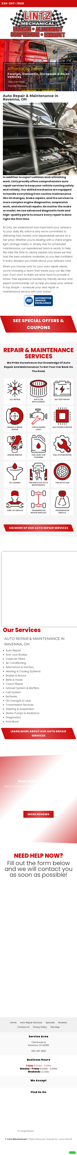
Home (13, 1022)
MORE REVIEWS (38, 814)
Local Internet (65, 1139)
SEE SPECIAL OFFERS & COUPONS (38, 324)
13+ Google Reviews (26, 1131)
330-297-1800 (12, 3)
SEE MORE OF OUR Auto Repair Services (38, 528)
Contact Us (23, 1027)
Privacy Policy (40, 1027)
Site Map (55, 1027)
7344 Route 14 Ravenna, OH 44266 (38, 1044)
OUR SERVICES (28, 90)
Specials (50, 1022)
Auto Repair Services (31, 1022)
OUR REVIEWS (49, 90)
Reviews (62, 1022)
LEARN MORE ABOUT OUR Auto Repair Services (38, 733)
